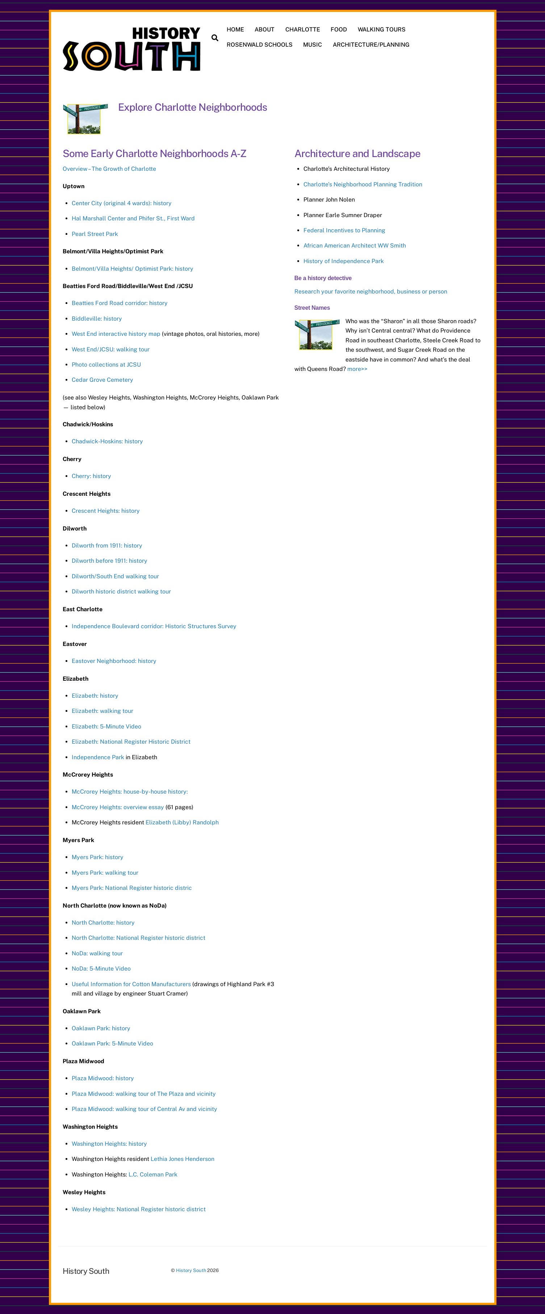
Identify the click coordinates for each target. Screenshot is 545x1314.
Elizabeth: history (95, 694)
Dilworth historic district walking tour (121, 590)
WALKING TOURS (382, 29)
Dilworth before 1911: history (109, 560)
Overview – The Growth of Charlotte (109, 168)
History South (191, 1269)
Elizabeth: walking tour (102, 710)
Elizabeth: (86, 725)
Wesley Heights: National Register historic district (139, 1208)
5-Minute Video (120, 725)
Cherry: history (91, 475)
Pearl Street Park (95, 232)
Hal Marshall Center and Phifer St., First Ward (133, 217)
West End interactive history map (116, 333)
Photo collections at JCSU (106, 363)
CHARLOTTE (303, 29)
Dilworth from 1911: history (107, 544)
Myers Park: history (97, 856)
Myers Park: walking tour (105, 871)
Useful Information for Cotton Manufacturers (132, 983)
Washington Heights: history (109, 1143)
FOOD (339, 29)
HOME (235, 29)
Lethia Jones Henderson (182, 1158)
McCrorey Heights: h (99, 790)
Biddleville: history (97, 317)
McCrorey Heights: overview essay (118, 806)
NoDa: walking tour (97, 952)
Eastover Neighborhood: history (114, 660)
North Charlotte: (94, 937)
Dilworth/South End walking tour (115, 575)
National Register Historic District (145, 741)
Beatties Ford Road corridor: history (120, 302)
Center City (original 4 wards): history (122, 202)
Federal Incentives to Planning (344, 229)
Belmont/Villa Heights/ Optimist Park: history (132, 267)
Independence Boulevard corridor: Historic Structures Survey (154, 625)
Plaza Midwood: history (103, 1077)
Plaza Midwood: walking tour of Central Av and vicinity (144, 1108)
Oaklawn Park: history (101, 1027)
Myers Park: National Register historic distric (132, 887)
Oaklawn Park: (92, 1042)
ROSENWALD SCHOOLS (260, 44)
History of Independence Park (343, 260)
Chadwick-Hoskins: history (107, 440)
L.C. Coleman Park (153, 1173)
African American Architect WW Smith (354, 244)
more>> (357, 368)
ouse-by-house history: (158, 790)
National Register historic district (160, 937)
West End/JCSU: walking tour (111, 348)
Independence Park (98, 756)
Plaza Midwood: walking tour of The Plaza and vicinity (144, 1092)
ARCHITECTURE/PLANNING (371, 44)
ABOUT (265, 29)
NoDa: (80, 967)
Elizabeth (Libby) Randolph (182, 821)
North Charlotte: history (103, 921)
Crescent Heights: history (106, 509)
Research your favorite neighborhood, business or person (370, 290)
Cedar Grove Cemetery (102, 379)
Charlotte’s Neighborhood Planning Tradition (362, 183)
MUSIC (313, 44)
